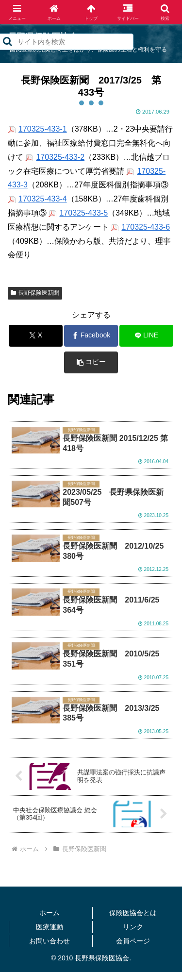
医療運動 (49, 927)
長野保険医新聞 (35, 292)
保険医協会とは (133, 913)
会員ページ (133, 941)
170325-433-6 (145, 227)
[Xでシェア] (36, 336)
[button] (91, 362)
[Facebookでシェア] (91, 336)
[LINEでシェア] (146, 336)
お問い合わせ (49, 941)
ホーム (49, 913)
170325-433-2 (60, 157)
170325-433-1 (42, 129)
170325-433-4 (42, 199)
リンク (133, 927)
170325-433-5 (83, 213)
